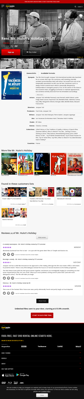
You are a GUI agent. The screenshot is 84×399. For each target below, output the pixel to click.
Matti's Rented (7, 219)
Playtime (36, 175)
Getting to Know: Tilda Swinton (45, 134)
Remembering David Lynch (64, 134)
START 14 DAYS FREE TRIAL (42, 315)
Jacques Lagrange (69, 115)
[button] (75, 6)
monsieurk (77, 204)
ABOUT (41, 364)
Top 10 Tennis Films (45, 138)
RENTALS (41, 358)
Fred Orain (39, 111)
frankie (51, 204)
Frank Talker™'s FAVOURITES (11, 199)
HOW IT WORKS (41, 353)
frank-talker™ (22, 204)
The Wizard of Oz (22, 175)
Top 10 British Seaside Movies (55, 136)
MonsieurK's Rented (64, 199)
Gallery (80, 57)
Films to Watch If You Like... (56, 131)
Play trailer (32, 52)
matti (24, 225)
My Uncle (53, 175)
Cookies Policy (45, 391)
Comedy (44, 126)
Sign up (11, 52)
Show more (42, 301)
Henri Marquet (49, 115)
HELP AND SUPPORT (41, 369)
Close (42, 395)
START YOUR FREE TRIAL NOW (42, 1)
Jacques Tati (47, 111)
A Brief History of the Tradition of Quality (49, 129)
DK (29, 283)
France (38, 143)
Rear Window (5, 175)
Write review (42, 237)
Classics (38, 126)
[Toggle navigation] (3, 6)
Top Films (54, 138)
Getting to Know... (71, 131)
